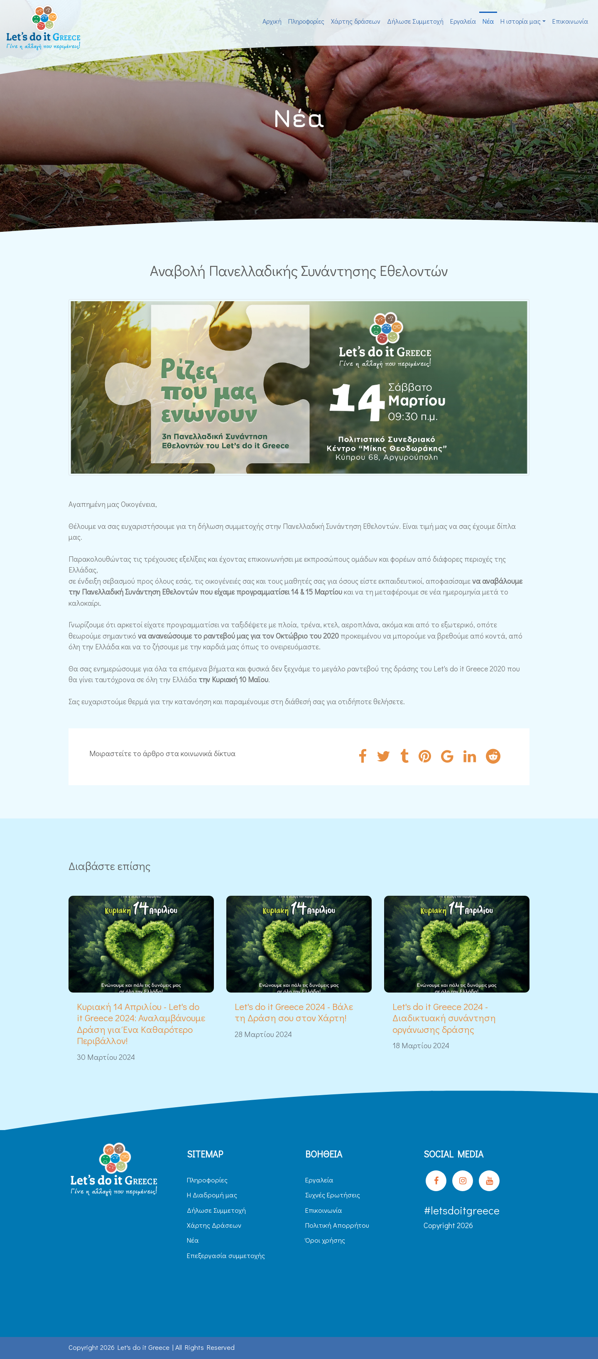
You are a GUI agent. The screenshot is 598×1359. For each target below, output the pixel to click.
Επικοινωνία (570, 21)
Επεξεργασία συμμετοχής (226, 1255)
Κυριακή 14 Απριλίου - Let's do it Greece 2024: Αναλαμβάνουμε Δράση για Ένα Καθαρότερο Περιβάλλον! (141, 1023)
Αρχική (272, 21)
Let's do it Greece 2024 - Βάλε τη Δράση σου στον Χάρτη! (294, 1012)
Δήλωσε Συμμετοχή (415, 21)
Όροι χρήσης (325, 1240)
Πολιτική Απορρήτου (337, 1225)
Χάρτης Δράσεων (214, 1225)
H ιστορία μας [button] (520, 21)
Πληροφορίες (306, 21)
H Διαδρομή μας (212, 1194)
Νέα (488, 21)
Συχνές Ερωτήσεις (332, 1194)
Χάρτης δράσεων (355, 21)
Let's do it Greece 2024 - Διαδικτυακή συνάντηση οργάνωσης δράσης (444, 1017)
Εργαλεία (463, 21)
